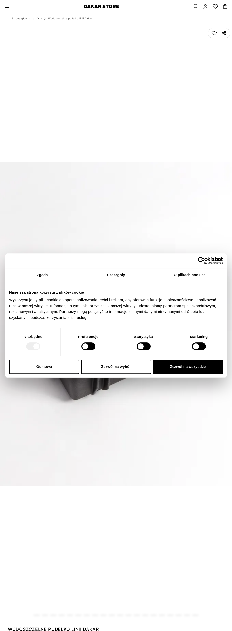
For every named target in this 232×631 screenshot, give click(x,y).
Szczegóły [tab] (116, 275)
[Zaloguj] (205, 6)
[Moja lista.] (215, 6)
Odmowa (44, 366)
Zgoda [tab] (42, 275)
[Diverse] (101, 6)
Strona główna (21, 18)
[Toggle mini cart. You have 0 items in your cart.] (225, 6)
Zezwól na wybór (116, 366)
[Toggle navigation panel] (7, 6)
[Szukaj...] (196, 6)
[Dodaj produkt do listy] (214, 33)
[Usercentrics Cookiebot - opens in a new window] (201, 260)
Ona (39, 18)
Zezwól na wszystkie (188, 366)
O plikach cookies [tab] (189, 275)
